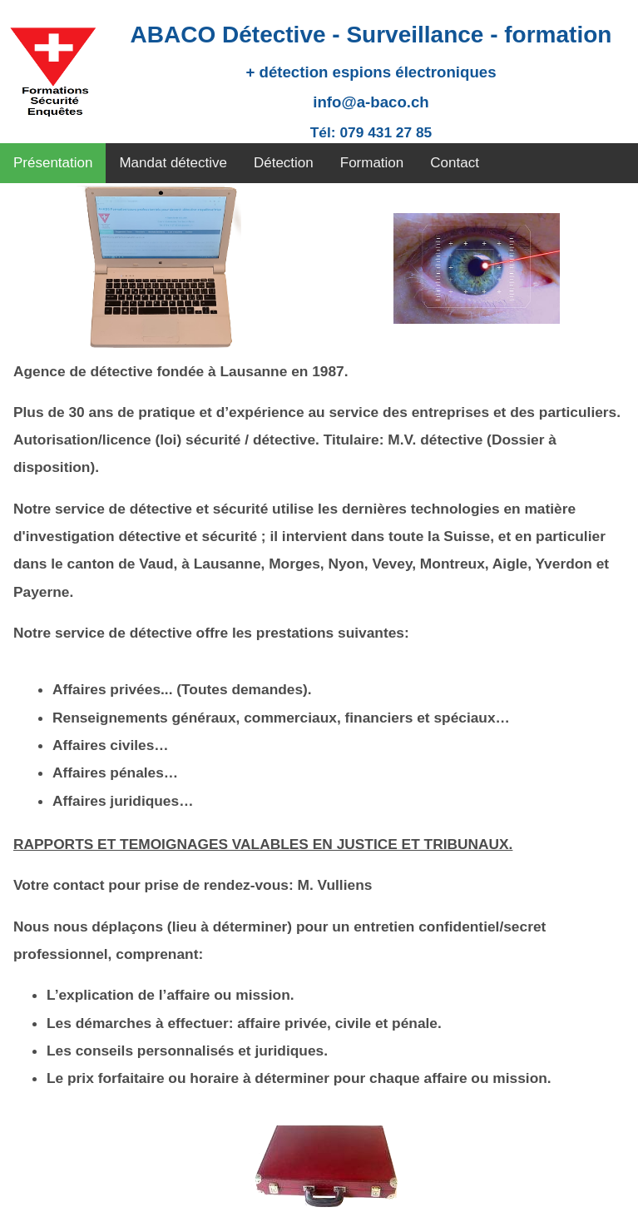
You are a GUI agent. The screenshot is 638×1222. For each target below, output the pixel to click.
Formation (372, 163)
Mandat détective (172, 163)
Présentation (52, 163)
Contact (454, 163)
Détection (284, 163)
